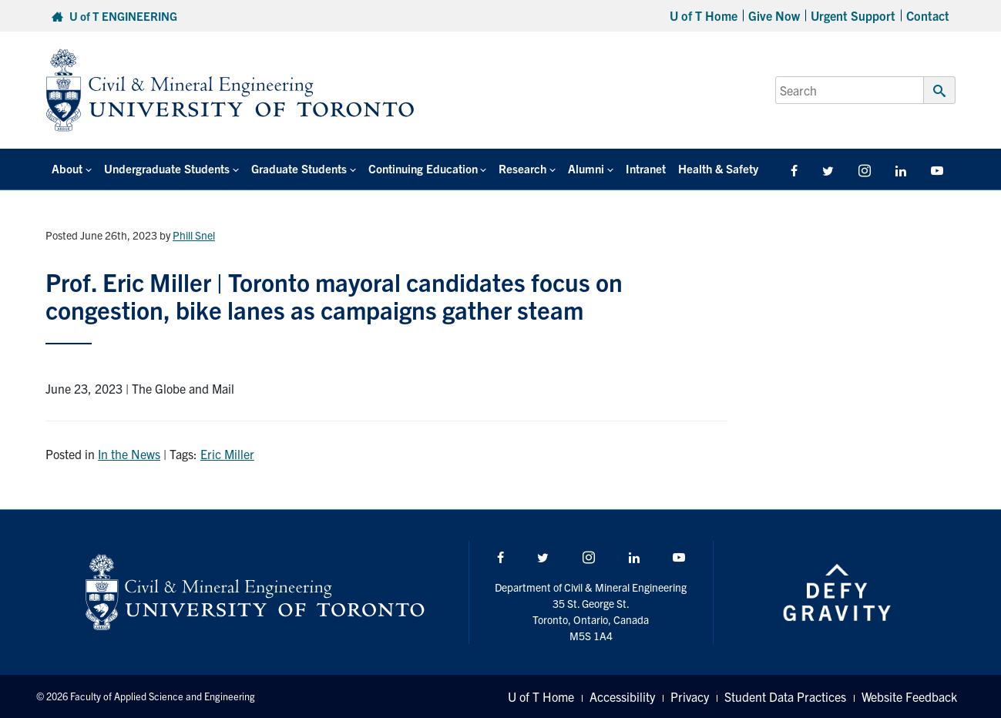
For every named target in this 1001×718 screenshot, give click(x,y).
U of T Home (703, 15)
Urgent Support (853, 15)
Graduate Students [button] (299, 168)
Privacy (689, 696)
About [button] (67, 168)
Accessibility (622, 696)
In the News (129, 453)
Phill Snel (194, 235)
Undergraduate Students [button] (167, 168)
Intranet (646, 168)
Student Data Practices (785, 696)
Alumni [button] (586, 168)
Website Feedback (909, 696)
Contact (927, 15)
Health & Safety (718, 168)
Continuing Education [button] (423, 168)
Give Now (774, 15)
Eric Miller (227, 453)
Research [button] (522, 168)
